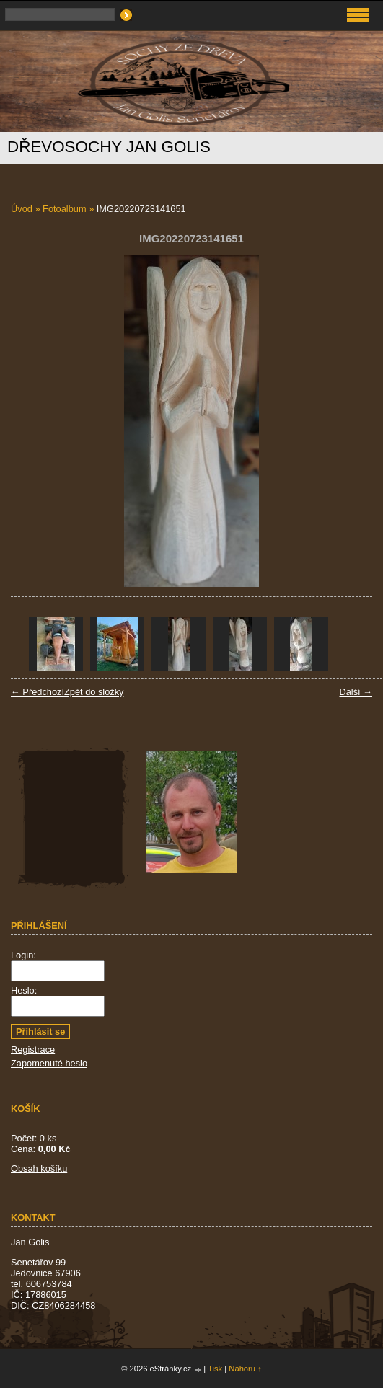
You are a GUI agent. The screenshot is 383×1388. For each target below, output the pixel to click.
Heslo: (24, 990)
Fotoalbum (64, 208)
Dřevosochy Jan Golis (109, 147)
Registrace (33, 1049)
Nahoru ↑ (245, 1368)
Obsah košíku (39, 1168)
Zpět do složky (94, 691)
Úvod (21, 208)
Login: (23, 955)
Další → (355, 691)
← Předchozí (37, 691)
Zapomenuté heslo (49, 1063)
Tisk (215, 1368)
